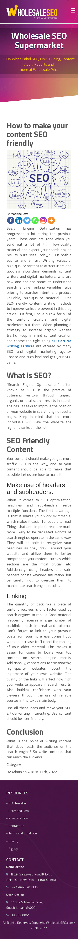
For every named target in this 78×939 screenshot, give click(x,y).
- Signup (12, 848)
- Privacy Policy (17, 818)
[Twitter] (27, 220)
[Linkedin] (18, 220)
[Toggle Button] (73, 10)
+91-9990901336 (24, 887)
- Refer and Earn (17, 810)
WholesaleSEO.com (59, 922)
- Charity (12, 841)
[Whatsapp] (35, 220)
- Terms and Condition (21, 833)
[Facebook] (10, 220)
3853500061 (20, 915)
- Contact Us (15, 825)
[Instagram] (43, 220)
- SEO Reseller (16, 803)
